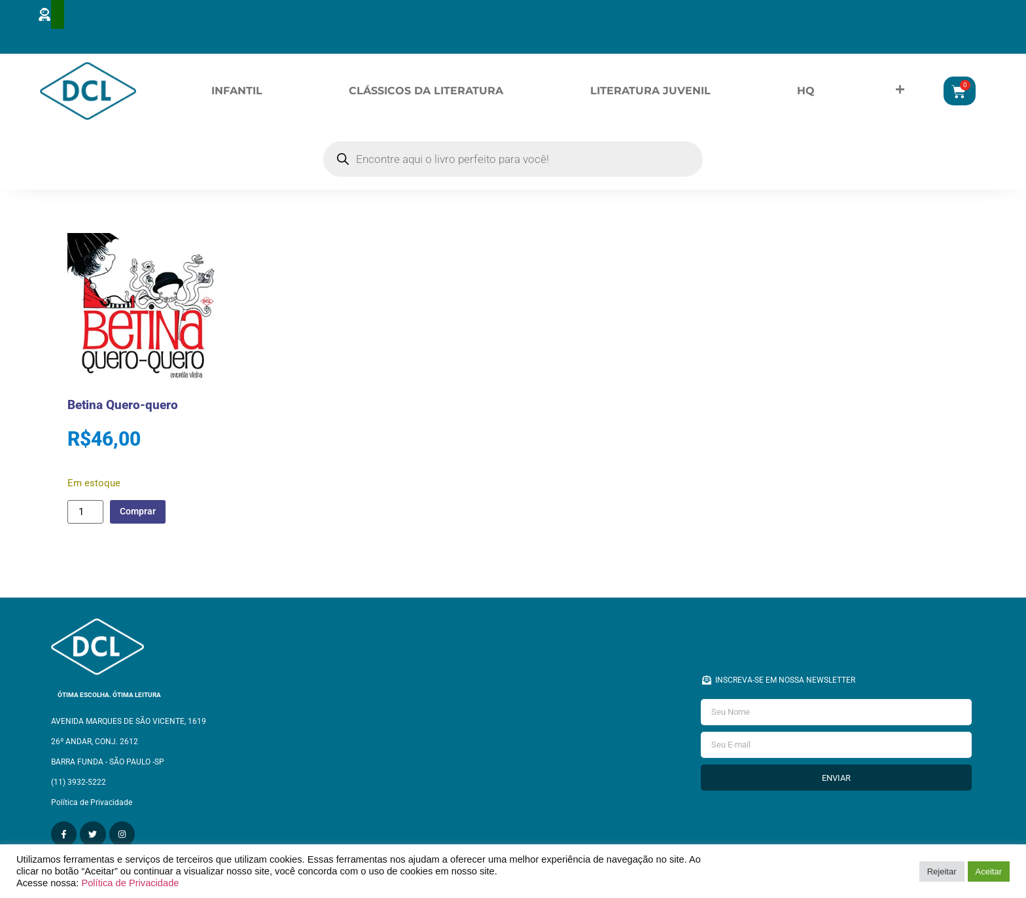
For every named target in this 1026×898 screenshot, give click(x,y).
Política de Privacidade (130, 883)
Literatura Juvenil (650, 92)
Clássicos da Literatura (426, 92)
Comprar (142, 515)
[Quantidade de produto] (85, 516)
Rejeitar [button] (942, 871)
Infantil (236, 92)
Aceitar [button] (989, 871)
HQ (806, 92)
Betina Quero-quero (122, 408)
